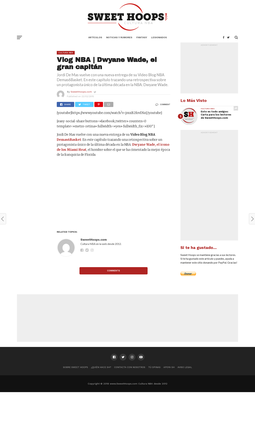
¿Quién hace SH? (101, 367)
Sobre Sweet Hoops (75, 367)
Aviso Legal (185, 367)
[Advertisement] (113, 195)
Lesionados (159, 37)
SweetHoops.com (81, 91)
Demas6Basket (69, 140)
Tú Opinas (154, 367)
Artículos (95, 37)
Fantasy (141, 37)
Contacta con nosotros (129, 367)
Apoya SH (169, 367)
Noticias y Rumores (119, 37)
